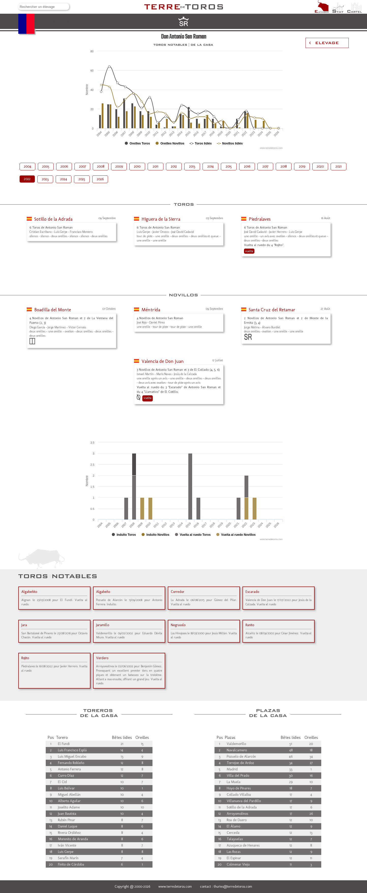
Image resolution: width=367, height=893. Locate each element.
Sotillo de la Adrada (53, 219)
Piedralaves (260, 219)
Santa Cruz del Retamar (272, 310)
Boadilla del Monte (52, 310)
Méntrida (151, 310)
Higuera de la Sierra (161, 219)
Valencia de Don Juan (163, 361)
